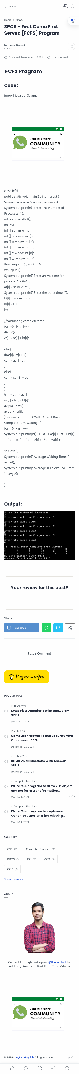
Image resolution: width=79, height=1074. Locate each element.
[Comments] (72, 797)
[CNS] (16, 731)
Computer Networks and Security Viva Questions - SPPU (42, 738)
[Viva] (23, 706)
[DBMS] (18, 756)
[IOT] (31, 859)
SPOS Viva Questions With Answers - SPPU (40, 713)
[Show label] (13, 879)
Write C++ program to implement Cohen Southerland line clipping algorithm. (38, 813)
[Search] (73, 6)
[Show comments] (67, 1068)
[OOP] (12, 869)
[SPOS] (17, 706)
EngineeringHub (24, 1057)
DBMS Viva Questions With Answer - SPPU (39, 763)
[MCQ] (49, 859)
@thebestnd (57, 962)
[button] (9, 6)
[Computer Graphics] (25, 781)
